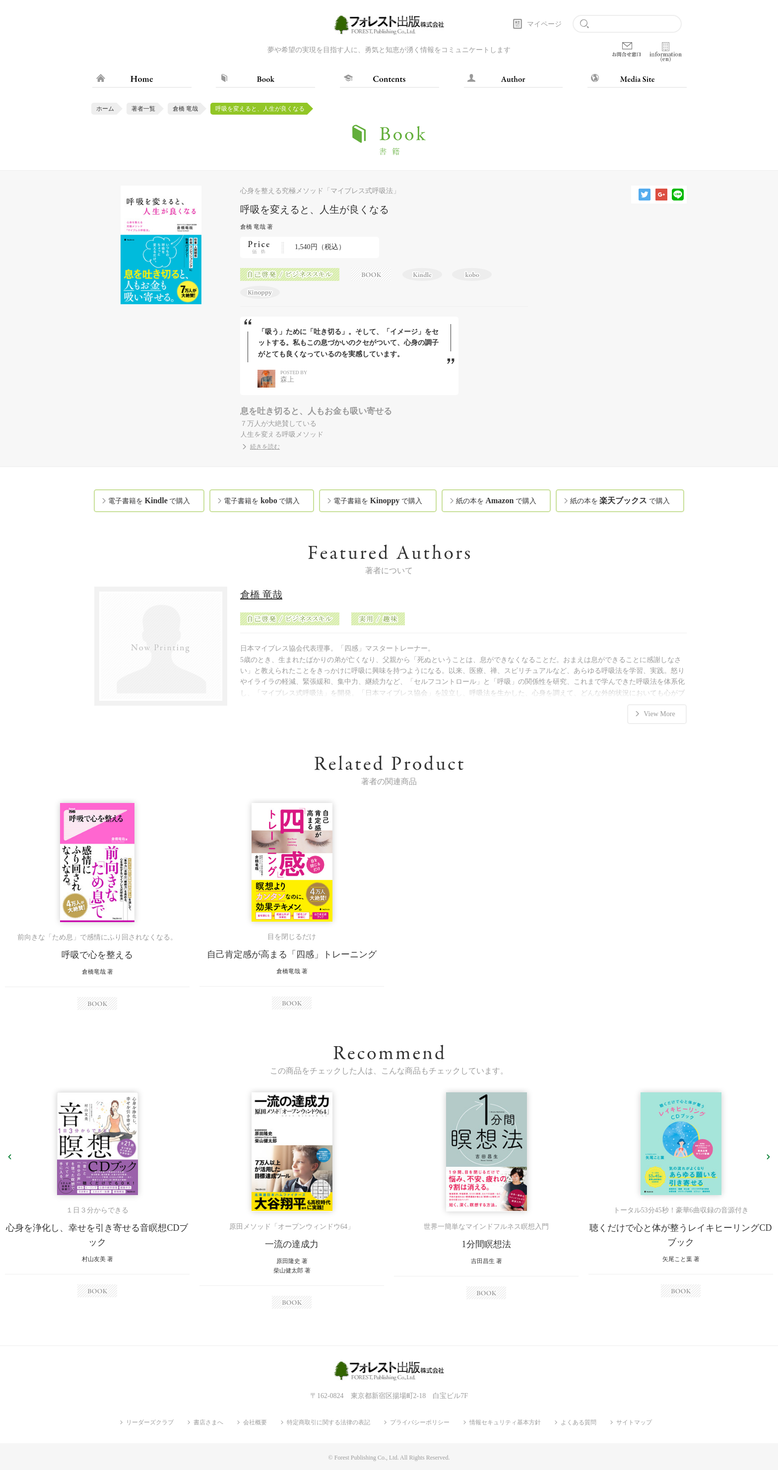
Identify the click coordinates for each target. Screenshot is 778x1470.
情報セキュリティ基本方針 (505, 1422)
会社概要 (255, 1422)
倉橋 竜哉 (185, 108)
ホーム (105, 108)
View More (659, 713)
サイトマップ (634, 1422)
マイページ (544, 24)
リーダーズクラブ (150, 1422)
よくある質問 (578, 1422)
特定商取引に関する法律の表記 (328, 1422)
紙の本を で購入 (496, 500)
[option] (97, 906)
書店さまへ (208, 1422)
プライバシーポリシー (420, 1422)
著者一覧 (143, 108)
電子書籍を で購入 (149, 500)
